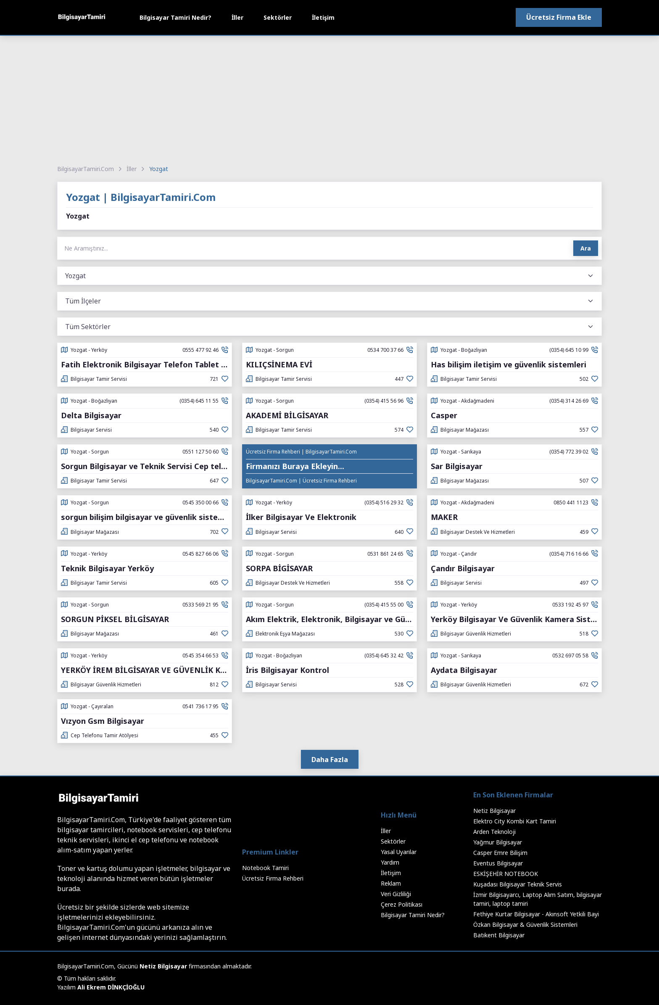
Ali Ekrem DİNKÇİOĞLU (111, 987)
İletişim (323, 17)
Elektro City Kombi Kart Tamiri (514, 821)
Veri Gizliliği (396, 894)
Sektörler (278, 17)
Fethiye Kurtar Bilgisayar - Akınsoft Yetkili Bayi (536, 914)
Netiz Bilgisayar (494, 811)
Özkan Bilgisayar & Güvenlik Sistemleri (525, 925)
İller (237, 17)
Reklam (391, 883)
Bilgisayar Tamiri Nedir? (175, 17)
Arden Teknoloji (494, 832)
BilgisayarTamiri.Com (85, 169)
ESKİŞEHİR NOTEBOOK (505, 874)
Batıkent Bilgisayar (499, 935)
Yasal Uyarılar (398, 852)
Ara (585, 248)
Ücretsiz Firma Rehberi (272, 878)
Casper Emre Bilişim (500, 853)
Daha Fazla (329, 759)
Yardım (390, 862)
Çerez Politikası (401, 904)
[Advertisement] (329, 99)
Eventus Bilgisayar (498, 863)
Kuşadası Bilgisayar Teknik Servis (517, 884)
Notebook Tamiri (265, 868)
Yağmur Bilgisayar (497, 842)
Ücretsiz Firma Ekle (558, 17)
